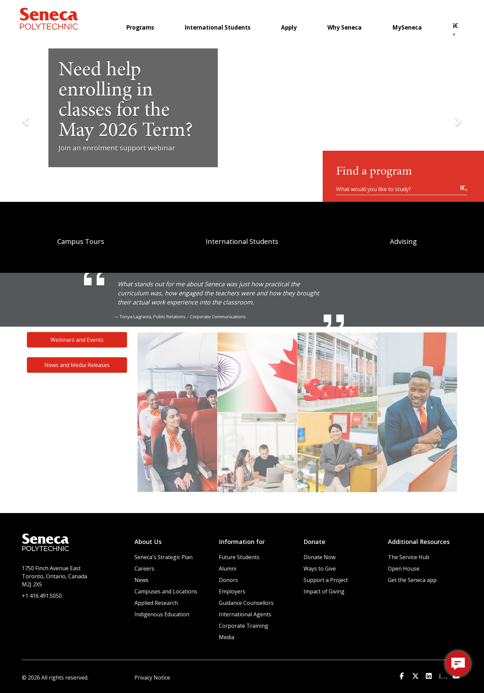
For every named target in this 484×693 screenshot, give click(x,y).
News (141, 580)
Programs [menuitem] (140, 27)
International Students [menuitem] (217, 27)
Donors (228, 580)
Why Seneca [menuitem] (344, 27)
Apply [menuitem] (289, 27)
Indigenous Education (161, 614)
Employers (232, 591)
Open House (403, 568)
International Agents (245, 614)
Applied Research (156, 603)
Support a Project (326, 580)
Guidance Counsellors (246, 603)
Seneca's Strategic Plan (163, 557)
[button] (456, 32)
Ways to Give (320, 568)
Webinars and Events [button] (77, 339)
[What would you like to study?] (401, 188)
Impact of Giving (324, 591)
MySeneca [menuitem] (407, 27)
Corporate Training (243, 625)
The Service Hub (408, 557)
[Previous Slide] (26, 121)
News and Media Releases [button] (77, 365)
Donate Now (319, 557)
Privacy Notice (152, 677)
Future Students (239, 557)
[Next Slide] (458, 121)
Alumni (227, 568)
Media (226, 637)
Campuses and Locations (165, 591)
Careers (144, 568)
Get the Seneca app (412, 580)
